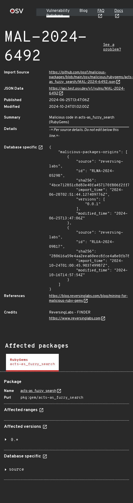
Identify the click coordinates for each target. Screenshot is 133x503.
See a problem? (112, 47)
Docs (118, 10)
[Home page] (16, 12)
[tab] (32, 363)
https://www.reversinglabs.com (74, 318)
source (16, 469)
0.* (14, 440)
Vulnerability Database (57, 13)
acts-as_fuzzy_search (38, 391)
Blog (83, 10)
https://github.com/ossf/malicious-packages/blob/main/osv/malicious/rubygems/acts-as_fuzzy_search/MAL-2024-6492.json (91, 77)
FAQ (100, 10)
